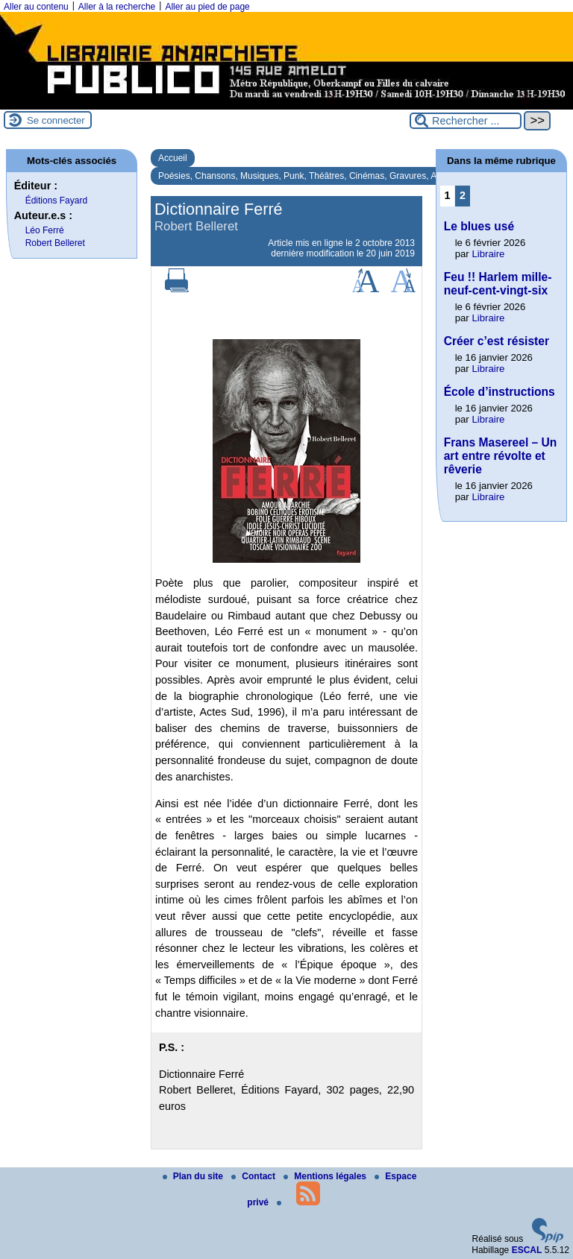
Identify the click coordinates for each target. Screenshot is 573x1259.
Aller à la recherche (116, 6)
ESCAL (527, 1250)
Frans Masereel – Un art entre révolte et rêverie (500, 456)
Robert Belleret (55, 243)
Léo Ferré (44, 230)
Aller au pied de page (207, 6)
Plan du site (194, 1176)
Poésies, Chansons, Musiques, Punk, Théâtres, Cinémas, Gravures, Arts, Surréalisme (328, 176)
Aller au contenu (36, 6)
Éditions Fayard (56, 200)
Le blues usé (479, 226)
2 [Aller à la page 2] (463, 195)
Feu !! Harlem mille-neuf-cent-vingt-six (498, 284)
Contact (254, 1176)
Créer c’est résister (496, 341)
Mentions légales (326, 1176)
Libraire (488, 253)
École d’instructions (499, 391)
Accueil (172, 158)
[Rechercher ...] (466, 121)
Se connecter (56, 120)
